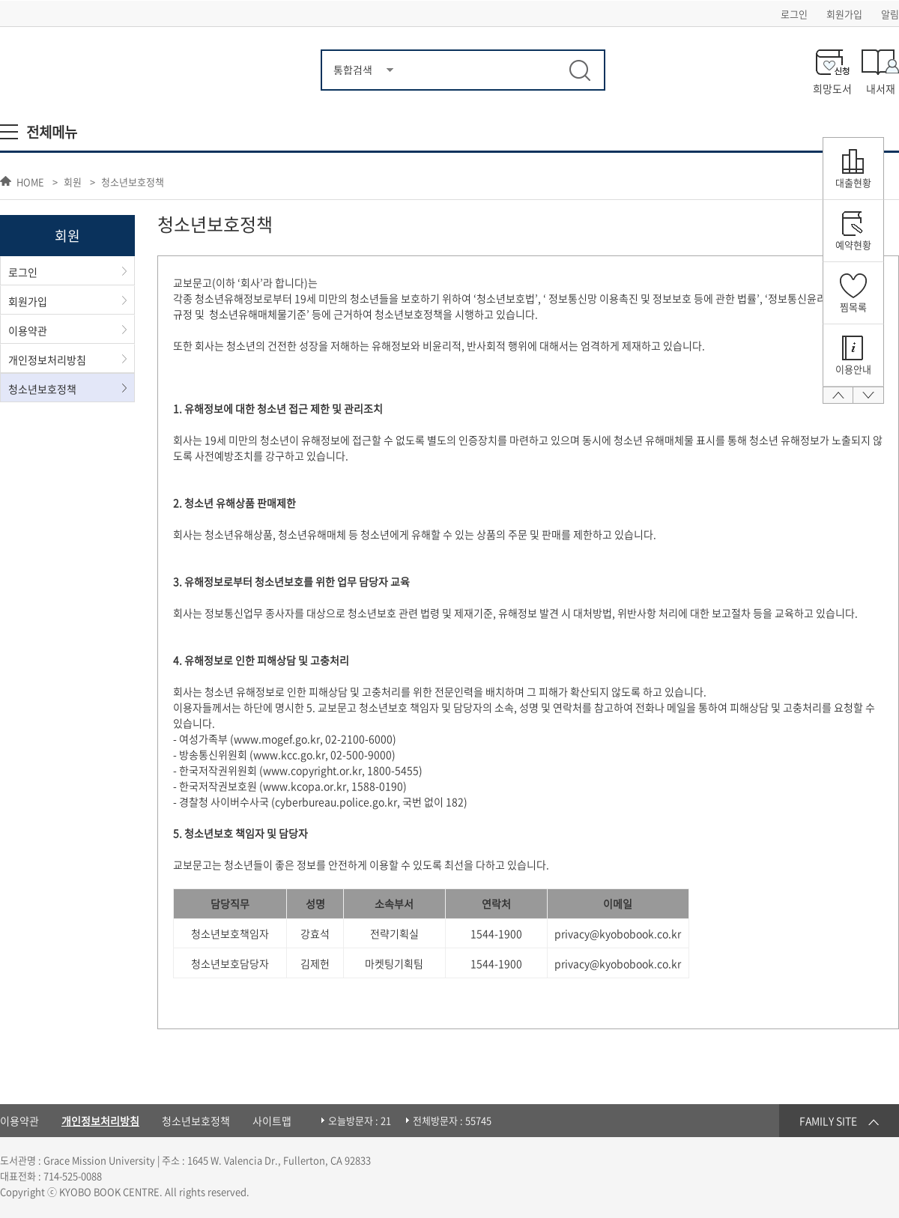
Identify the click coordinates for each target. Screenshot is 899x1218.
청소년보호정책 (132, 183)
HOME (30, 181)
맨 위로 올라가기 (838, 400)
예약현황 (853, 244)
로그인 (794, 14)
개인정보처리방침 (47, 359)
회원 (73, 183)
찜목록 (853, 307)
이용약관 (27, 330)
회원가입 (844, 14)
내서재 (880, 87)
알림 (890, 14)
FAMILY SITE (828, 1120)
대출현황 (853, 182)
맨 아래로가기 (868, 400)
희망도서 (832, 87)
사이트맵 (271, 1120)
